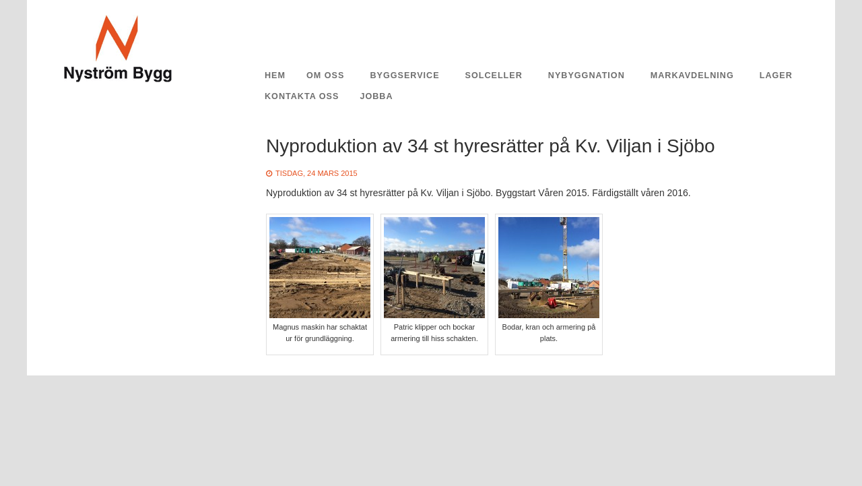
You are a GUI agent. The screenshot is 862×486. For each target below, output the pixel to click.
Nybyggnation (586, 75)
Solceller (494, 75)
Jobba (376, 96)
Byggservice (404, 75)
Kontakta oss (302, 96)
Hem (275, 75)
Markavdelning (692, 75)
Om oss (325, 75)
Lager (776, 75)
